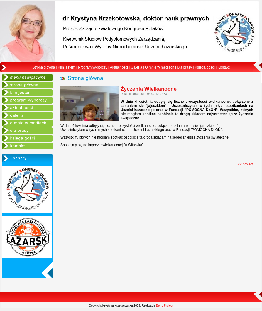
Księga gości (205, 67)
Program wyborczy (92, 67)
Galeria (136, 67)
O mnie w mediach (159, 67)
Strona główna (44, 67)
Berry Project (164, 305)
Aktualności (119, 67)
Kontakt (224, 67)
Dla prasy (184, 67)
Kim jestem (66, 67)
